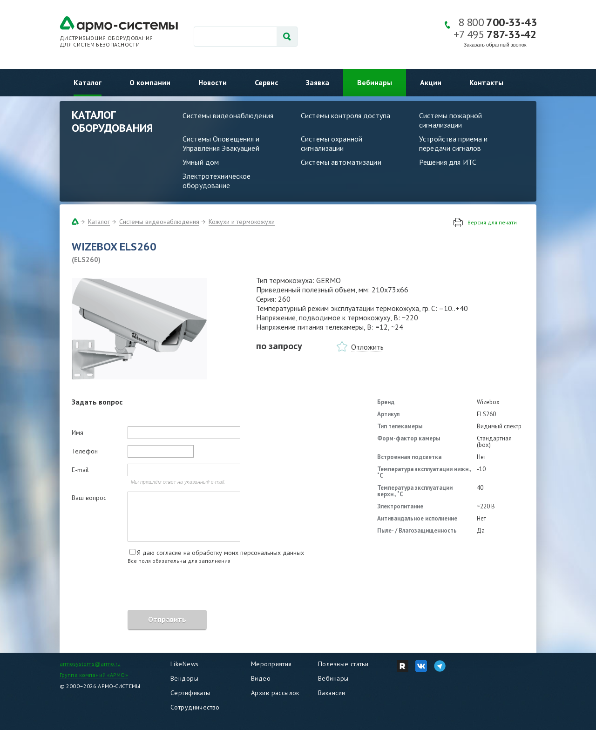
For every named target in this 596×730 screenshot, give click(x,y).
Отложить (367, 346)
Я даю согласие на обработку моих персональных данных (220, 552)
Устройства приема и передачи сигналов (453, 143)
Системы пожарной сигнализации (450, 120)
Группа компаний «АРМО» (94, 674)
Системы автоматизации (341, 162)
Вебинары (374, 82)
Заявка (317, 82)
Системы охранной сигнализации (331, 143)
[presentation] (142, 588)
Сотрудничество (195, 707)
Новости (212, 82)
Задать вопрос (97, 401)
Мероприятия (271, 664)
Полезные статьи (343, 664)
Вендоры (184, 678)
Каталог (88, 82)
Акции (430, 82)
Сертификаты (190, 693)
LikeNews (184, 664)
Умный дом (201, 162)
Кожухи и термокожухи (242, 221)
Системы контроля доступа (345, 115)
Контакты (486, 82)
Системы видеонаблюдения (228, 115)
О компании (149, 82)
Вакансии (331, 693)
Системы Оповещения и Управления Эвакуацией (221, 143)
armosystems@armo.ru (90, 663)
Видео (261, 678)
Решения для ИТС (447, 162)
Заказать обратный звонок (495, 44)
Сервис (266, 82)
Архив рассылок (275, 693)
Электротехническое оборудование (217, 180)
